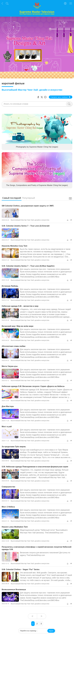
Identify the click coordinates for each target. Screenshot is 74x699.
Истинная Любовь (10, 286)
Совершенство (8, 487)
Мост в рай (7, 427)
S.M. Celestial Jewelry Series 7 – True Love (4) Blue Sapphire (28, 266)
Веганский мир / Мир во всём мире (17, 326)
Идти (51, 631)
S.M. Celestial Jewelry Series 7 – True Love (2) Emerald (25, 226)
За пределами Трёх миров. (14, 447)
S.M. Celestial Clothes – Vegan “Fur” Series (20, 569)
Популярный (28, 198)
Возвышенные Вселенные (14, 589)
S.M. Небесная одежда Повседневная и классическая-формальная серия (35, 467)
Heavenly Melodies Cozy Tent (14, 246)
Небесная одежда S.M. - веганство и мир (20, 306)
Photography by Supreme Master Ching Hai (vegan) (37, 147)
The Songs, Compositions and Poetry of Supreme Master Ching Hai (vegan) (37, 185)
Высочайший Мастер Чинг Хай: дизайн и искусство (30, 220)
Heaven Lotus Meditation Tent (15, 527)
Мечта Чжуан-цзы (10, 366)
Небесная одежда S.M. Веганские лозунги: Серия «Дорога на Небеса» (33, 386)
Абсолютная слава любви (13, 346)
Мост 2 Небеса (8, 507)
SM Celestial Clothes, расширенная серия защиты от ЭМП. (28, 206)
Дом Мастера (8, 406)
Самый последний (11, 198)
